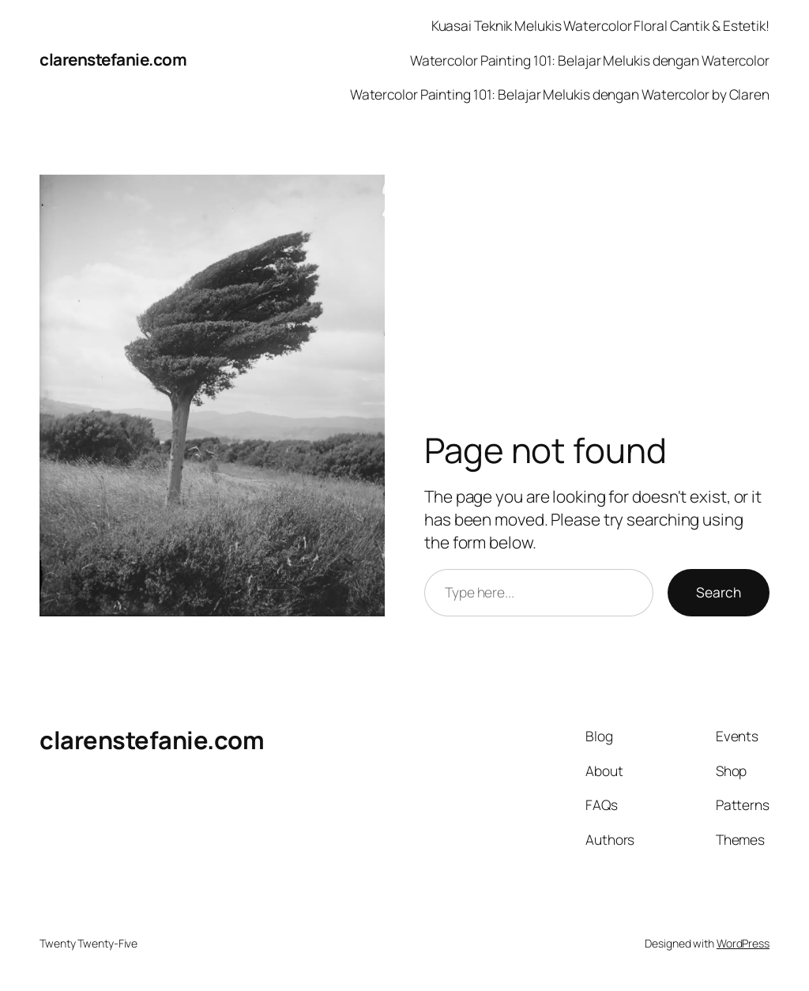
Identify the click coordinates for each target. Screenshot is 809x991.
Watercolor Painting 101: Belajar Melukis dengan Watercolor (589, 60)
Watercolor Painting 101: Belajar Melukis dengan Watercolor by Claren (559, 94)
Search (718, 591)
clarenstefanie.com (113, 59)
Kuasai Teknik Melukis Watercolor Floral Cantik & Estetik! (600, 25)
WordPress (743, 943)
